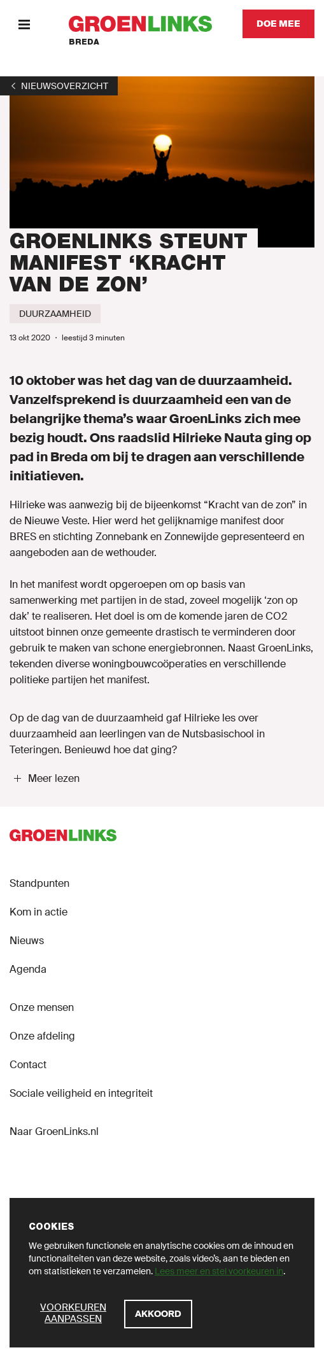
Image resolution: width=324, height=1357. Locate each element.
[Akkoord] (158, 1314)
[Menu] (24, 24)
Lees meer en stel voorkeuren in (219, 1271)
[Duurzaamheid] (55, 313)
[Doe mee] (278, 24)
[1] (59, 85)
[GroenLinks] (140, 24)
